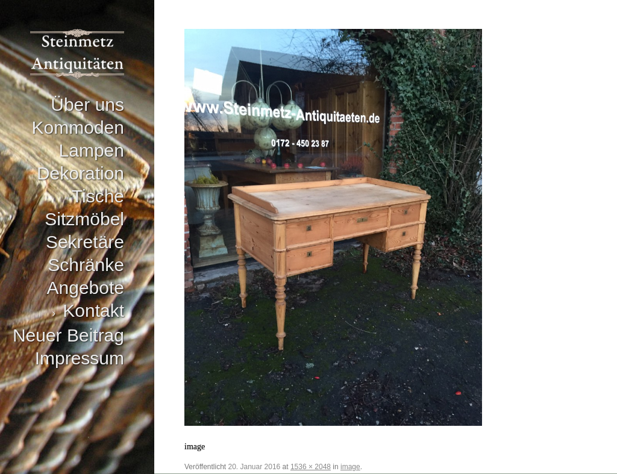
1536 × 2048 (310, 467)
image (350, 467)
